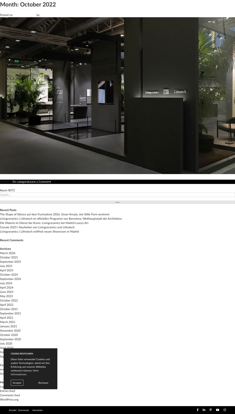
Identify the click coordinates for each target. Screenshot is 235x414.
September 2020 (10, 339)
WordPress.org (9, 399)
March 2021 (7, 322)
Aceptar (17, 382)
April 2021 (6, 317)
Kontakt (12, 410)
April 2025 (6, 270)
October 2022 (9, 300)
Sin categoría (20, 181)
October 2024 (9, 274)
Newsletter (37, 410)
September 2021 (10, 313)
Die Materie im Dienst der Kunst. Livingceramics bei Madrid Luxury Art (44, 223)
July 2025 (6, 266)
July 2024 (6, 283)
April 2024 (6, 287)
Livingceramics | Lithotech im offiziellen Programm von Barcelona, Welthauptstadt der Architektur (61, 218)
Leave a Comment (40, 181)
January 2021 (8, 326)
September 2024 (10, 279)
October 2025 (9, 257)
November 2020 (10, 330)
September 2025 (10, 261)
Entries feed (7, 391)
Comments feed (10, 395)
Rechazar (43, 382)
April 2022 (6, 305)
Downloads (23, 410)
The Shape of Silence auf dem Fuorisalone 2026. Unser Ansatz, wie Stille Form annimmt (54, 214)
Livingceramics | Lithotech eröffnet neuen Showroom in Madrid (39, 231)
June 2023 (6, 292)
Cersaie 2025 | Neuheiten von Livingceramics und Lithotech (37, 227)
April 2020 (6, 348)
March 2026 (7, 253)
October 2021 (9, 309)
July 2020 (6, 343)
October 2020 (9, 335)
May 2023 (6, 296)
